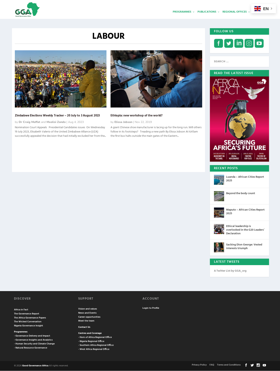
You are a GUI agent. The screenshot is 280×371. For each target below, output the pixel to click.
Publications (207, 17)
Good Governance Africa (35, 366)
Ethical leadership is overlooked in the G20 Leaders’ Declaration (245, 230)
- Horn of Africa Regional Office (95, 338)
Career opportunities (89, 317)
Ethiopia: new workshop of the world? (137, 115)
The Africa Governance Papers (30, 318)
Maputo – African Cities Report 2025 (245, 212)
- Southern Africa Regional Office (96, 345)
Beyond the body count (240, 193)
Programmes (182, 17)
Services (259, 17)
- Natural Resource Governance (30, 348)
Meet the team (86, 321)
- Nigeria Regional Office (91, 342)
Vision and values (87, 309)
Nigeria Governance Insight (28, 326)
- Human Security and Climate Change (34, 344)
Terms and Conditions (229, 365)
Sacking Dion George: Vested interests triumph (244, 247)
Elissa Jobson (123, 122)
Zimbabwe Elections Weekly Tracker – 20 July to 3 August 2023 (57, 115)
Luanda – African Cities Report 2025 (245, 179)
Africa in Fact (21, 310)
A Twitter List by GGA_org (230, 271)
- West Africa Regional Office (93, 349)
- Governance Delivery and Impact (32, 336)
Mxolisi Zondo (56, 122)
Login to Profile (150, 308)
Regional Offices (234, 17)
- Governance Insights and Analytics (33, 340)
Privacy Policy (199, 365)
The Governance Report (26, 314)
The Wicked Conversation (27, 322)
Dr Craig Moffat (29, 122)
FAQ (211, 365)
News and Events (87, 313)
